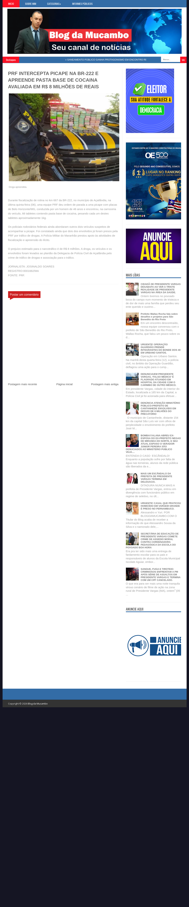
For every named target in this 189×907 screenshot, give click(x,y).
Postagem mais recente (22, 384)
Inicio (11, 4)
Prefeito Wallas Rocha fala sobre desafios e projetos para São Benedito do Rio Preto (159, 317)
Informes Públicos (82, 4)
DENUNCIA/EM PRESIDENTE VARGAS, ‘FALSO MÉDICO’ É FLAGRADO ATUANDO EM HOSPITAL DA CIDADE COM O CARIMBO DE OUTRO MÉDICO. (158, 379)
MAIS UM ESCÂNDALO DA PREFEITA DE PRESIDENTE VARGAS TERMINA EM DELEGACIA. (156, 477)
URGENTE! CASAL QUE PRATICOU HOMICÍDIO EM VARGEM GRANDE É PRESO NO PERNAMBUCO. (161, 506)
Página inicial (64, 384)
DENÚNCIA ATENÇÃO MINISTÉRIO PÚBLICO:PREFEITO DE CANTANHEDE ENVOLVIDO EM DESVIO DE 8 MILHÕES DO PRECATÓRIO (160, 408)
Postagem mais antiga (104, 384)
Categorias (54, 4)
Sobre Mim (30, 4)
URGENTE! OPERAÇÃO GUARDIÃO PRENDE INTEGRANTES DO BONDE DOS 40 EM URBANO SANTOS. (161, 348)
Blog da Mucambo (38, 703)
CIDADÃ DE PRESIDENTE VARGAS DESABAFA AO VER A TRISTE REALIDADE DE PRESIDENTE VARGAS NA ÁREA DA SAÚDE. (161, 288)
